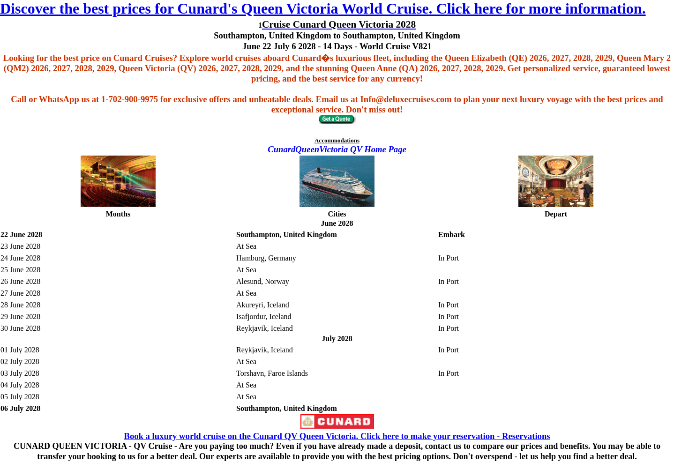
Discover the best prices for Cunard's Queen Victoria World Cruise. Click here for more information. (323, 8)
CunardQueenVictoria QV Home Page (337, 149)
